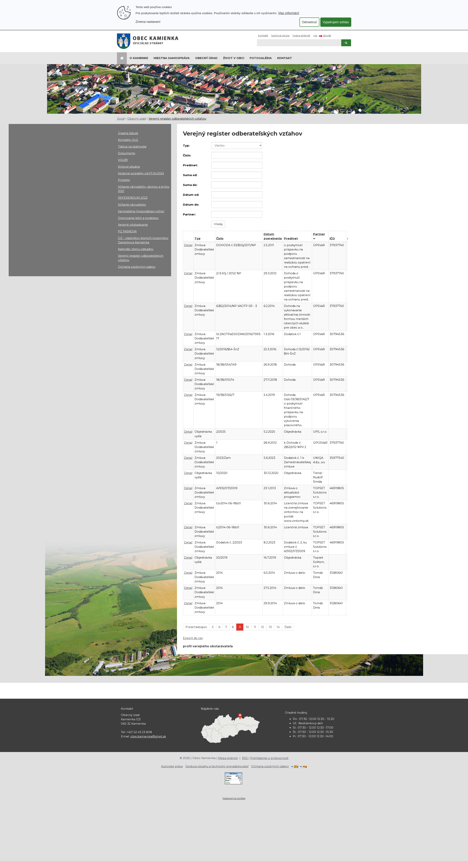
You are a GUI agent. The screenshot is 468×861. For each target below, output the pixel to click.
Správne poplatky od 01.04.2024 (141, 173)
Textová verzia (280, 35)
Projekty (124, 180)
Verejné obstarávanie (133, 224)
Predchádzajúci (196, 627)
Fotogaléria (261, 58)
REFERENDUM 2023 (132, 198)
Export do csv (193, 638)
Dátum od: (191, 195)
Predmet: (190, 165)
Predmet (291, 238)
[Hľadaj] (299, 42)
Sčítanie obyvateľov (132, 204)
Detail (188, 245)
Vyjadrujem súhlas (336, 22)
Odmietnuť (309, 22)
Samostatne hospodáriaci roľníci (141, 211)
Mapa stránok (301, 35)
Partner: (189, 214)
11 (255, 627)
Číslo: (187, 155)
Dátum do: (191, 204)
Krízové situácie (129, 166)
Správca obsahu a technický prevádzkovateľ (216, 766)
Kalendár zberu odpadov (135, 249)
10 (247, 627)
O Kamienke (139, 58)
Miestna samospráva (172, 58)
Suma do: (190, 185)
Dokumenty (126, 153)
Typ (197, 238)
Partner (319, 234)
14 (278, 627)
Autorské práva (172, 766)
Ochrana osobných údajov (137, 267)
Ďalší (288, 627)
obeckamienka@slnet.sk (148, 736)
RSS (315, 35)
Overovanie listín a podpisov (138, 218)
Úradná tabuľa (128, 133)
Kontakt (263, 35)
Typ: (186, 145)
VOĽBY (123, 160)
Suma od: (190, 175)
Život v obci (233, 58)
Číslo (219, 238)
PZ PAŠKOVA (127, 231)
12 (262, 627)
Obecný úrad (206, 58)
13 (270, 627)
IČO (332, 238)
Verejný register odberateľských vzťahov (177, 118)
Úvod (120, 118)
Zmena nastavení (148, 21)
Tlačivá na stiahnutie (132, 146)
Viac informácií (288, 13)
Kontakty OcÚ (128, 140)
